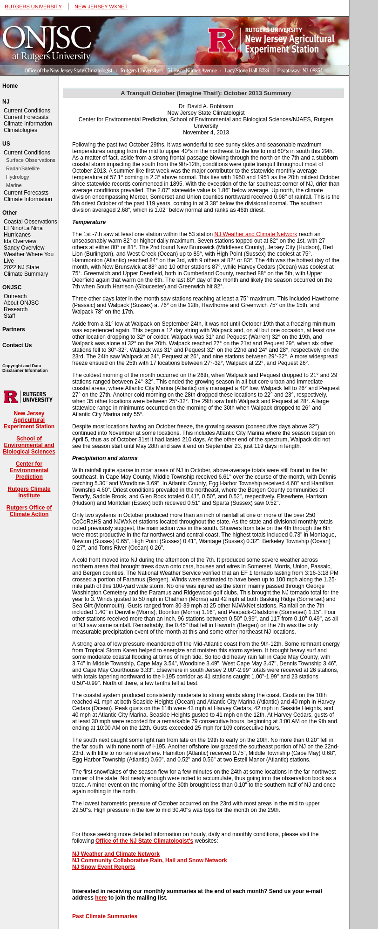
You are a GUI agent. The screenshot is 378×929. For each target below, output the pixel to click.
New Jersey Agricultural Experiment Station (29, 420)
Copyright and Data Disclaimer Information (25, 368)
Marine (14, 185)
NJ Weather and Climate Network (256, 234)
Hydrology (17, 177)
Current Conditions (27, 110)
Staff (9, 316)
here (101, 897)
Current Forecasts (26, 117)
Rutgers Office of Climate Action (29, 510)
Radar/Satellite (23, 168)
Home (10, 86)
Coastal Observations (30, 221)
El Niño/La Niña (23, 228)
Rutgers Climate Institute (28, 492)
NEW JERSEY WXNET (101, 6)
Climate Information (28, 123)
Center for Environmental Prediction (29, 470)
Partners (13, 329)
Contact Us (17, 345)
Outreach (15, 296)
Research (15, 309)
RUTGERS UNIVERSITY (33, 6)
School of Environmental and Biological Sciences (29, 445)
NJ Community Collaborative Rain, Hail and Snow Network (149, 860)
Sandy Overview (24, 247)
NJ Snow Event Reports (103, 867)
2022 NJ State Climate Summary (26, 270)
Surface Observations (30, 160)
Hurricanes (17, 234)
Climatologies (20, 130)
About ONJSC (21, 303)
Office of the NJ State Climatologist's (144, 841)
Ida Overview (20, 241)
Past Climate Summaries (104, 916)
